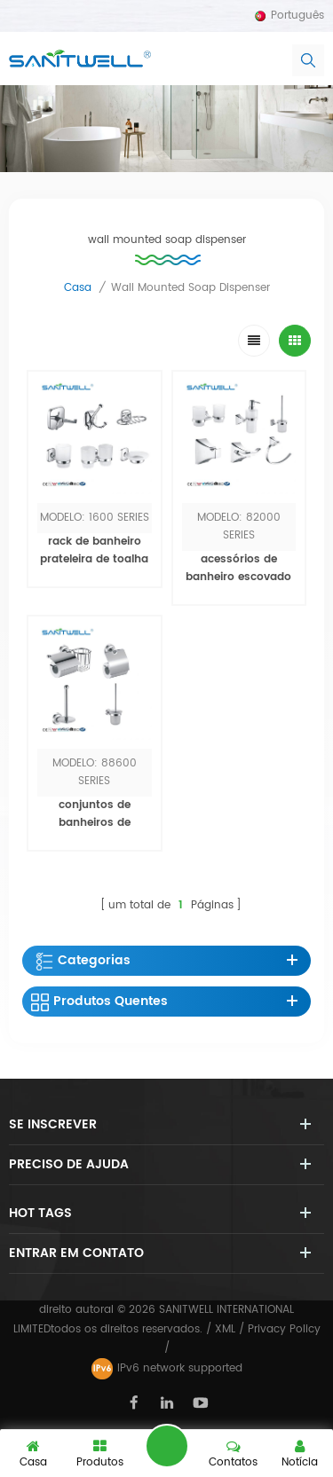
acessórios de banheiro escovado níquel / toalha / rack (238, 586)
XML (225, 1329)
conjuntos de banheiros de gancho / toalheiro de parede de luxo (94, 832)
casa (77, 287)
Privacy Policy (284, 1329)
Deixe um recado (167, 1446)
